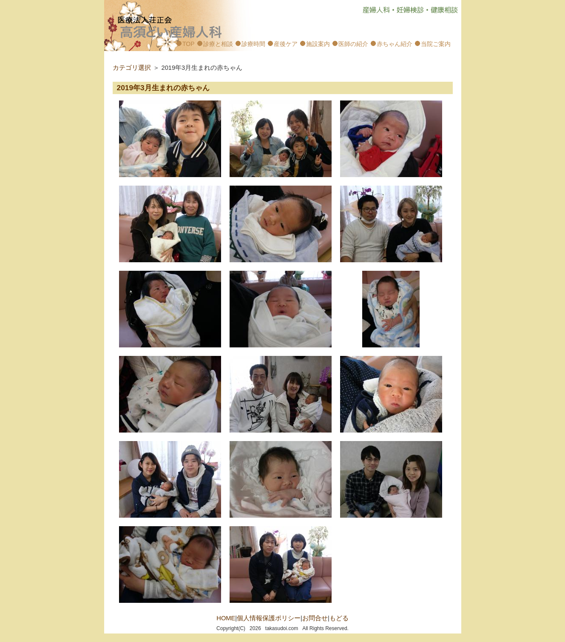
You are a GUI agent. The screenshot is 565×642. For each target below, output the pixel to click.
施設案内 (318, 43)
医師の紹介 (353, 43)
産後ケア (286, 43)
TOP (188, 43)
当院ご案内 (436, 43)
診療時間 (253, 43)
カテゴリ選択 (132, 67)
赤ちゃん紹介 (394, 43)
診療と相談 (218, 43)
